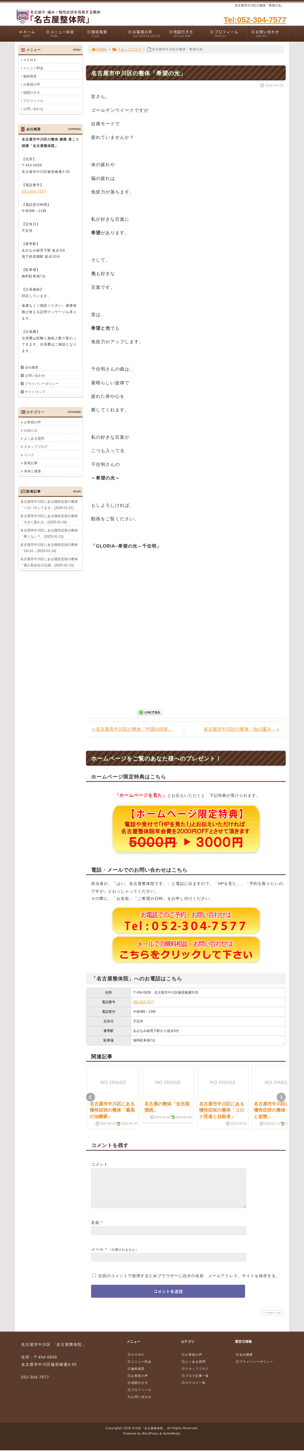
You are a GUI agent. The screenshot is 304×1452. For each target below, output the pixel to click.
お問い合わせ (270, 33)
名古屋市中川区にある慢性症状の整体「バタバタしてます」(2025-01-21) (49, 504)
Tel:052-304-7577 (255, 19)
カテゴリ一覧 (193, 1389)
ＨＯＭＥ (30, 60)
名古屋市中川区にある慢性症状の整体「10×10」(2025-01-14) (49, 548)
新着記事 (31, 463)
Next (281, 1097)
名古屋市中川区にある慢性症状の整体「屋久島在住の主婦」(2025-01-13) (49, 562)
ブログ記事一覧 (195, 1382)
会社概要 (31, 367)
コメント (99, 1164)
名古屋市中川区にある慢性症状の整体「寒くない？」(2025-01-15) (49, 533)
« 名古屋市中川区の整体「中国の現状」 (132, 729)
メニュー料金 (64, 33)
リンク (29, 455)
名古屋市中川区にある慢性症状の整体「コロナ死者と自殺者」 (221, 1110)
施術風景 (106, 33)
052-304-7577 (143, 1002)
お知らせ (31, 430)
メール (97, 1256)
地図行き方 (188, 33)
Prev (90, 1097)
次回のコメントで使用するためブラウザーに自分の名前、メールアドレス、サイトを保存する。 (189, 1282)
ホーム (30, 33)
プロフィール (229, 33)
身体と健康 (32, 471)
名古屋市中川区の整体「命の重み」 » (241, 729)
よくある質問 (34, 438)
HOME (99, 49)
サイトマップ (35, 392)
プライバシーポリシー (42, 384)
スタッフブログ (126, 49)
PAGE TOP (272, 1319)
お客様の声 (147, 33)
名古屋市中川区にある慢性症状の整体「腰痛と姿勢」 (276, 1110)
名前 (95, 1229)
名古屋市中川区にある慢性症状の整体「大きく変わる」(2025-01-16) (49, 519)
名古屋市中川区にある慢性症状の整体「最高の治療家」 (112, 1110)
